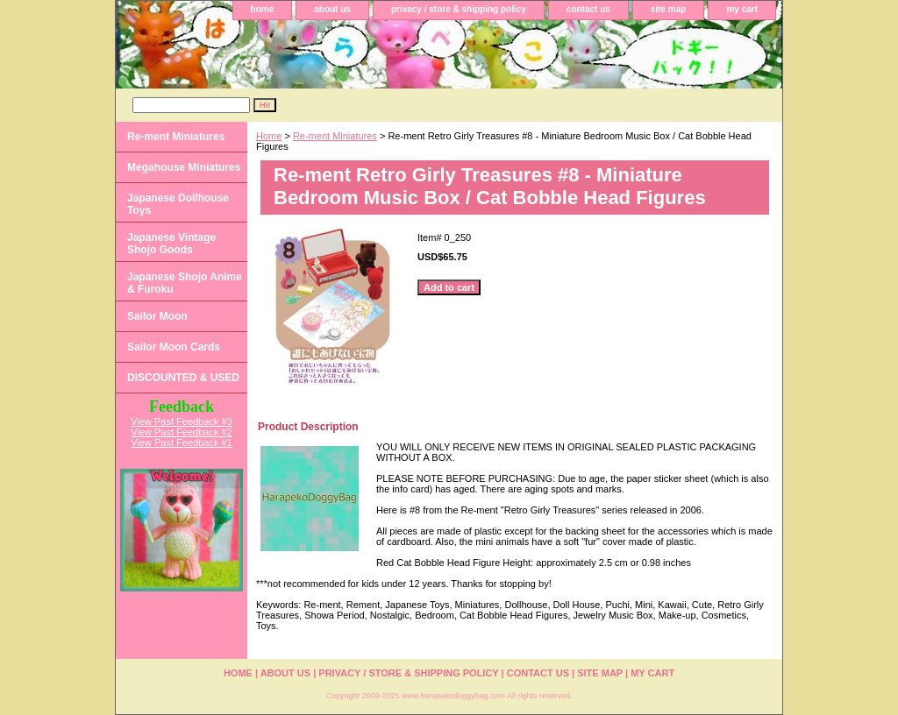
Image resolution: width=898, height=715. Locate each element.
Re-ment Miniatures (335, 136)
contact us (588, 9)
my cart (742, 9)
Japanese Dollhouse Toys (178, 204)
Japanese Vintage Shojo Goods (171, 243)
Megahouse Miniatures (183, 167)
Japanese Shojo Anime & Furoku (184, 283)
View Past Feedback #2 (181, 432)
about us (332, 9)
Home (269, 136)
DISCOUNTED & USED (183, 378)
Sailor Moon (157, 316)
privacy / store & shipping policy (458, 9)
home (262, 9)
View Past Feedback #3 (181, 421)
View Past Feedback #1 (181, 442)
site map (669, 9)
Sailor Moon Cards (173, 347)
